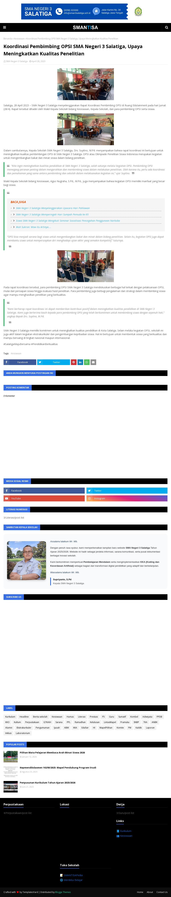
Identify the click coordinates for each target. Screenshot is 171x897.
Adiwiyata (147, 716)
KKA (75, 727)
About (150, 892)
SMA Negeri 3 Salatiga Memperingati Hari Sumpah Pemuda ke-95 (52, 214)
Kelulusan (95, 722)
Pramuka (124, 722)
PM (129, 727)
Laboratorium (23, 733)
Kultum (17, 722)
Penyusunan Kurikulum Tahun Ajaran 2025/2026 (47, 782)
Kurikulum (10, 716)
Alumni (8, 727)
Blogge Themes (63, 892)
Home (140, 892)
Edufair (85, 727)
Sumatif (122, 716)
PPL (68, 722)
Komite (120, 727)
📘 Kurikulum (123, 831)
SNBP (136, 722)
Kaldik (139, 727)
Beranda (8, 38)
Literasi (81, 716)
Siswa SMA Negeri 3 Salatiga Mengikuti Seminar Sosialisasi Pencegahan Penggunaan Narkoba (68, 220)
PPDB (159, 716)
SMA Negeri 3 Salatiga (17, 61)
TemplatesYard (30, 892)
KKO (7, 722)
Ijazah (57, 727)
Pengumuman (43, 727)
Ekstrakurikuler (24, 727)
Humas (70, 716)
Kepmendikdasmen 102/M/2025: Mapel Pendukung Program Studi (58, 767)
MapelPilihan (106, 727)
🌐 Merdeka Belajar (71, 880)
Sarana (59, 722)
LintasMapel (110, 722)
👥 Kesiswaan (124, 835)
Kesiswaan (19, 38)
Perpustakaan (32, 722)
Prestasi (94, 716)
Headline (24, 716)
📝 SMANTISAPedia (71, 875)
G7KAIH (47, 722)
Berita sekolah (40, 716)
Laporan (150, 727)
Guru (111, 716)
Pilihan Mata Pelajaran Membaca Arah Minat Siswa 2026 (52, 752)
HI (94, 727)
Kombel (134, 716)
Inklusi (8, 733)
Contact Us (161, 892)
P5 (103, 716)
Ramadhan (80, 722)
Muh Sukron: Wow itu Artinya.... (33, 227)
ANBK (154, 722)
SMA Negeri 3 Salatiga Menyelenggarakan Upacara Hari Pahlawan (53, 208)
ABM (66, 727)
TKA (145, 722)
